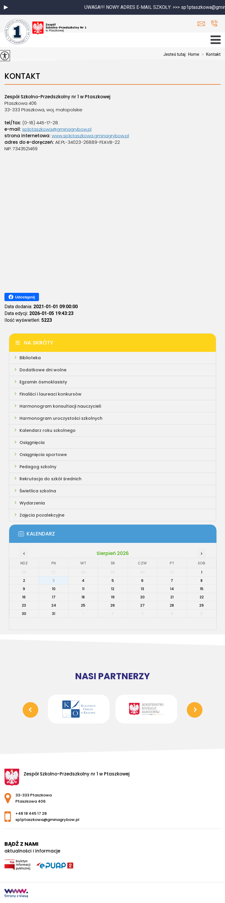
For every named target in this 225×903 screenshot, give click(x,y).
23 (24, 605)
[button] (6, 7)
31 (53, 613)
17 (54, 597)
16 (24, 597)
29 (201, 605)
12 (112, 588)
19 (113, 597)
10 (54, 588)
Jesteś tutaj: (175, 54)
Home (193, 54)
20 (142, 597)
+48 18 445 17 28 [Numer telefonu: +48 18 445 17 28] (31, 813)
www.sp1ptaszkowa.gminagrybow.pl (90, 136)
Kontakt (210, 54)
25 (83, 605)
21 (172, 597)
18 (83, 597)
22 (202, 597)
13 (142, 588)
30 (24, 613)
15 (201, 588)
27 (142, 605)
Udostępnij (22, 297)
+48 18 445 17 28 (214, 23)
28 (172, 605)
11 (83, 588)
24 (53, 605)
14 (172, 588)
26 (112, 605)
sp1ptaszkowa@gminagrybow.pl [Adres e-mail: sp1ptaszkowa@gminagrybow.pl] (47, 819)
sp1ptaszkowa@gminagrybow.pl (201, 24)
